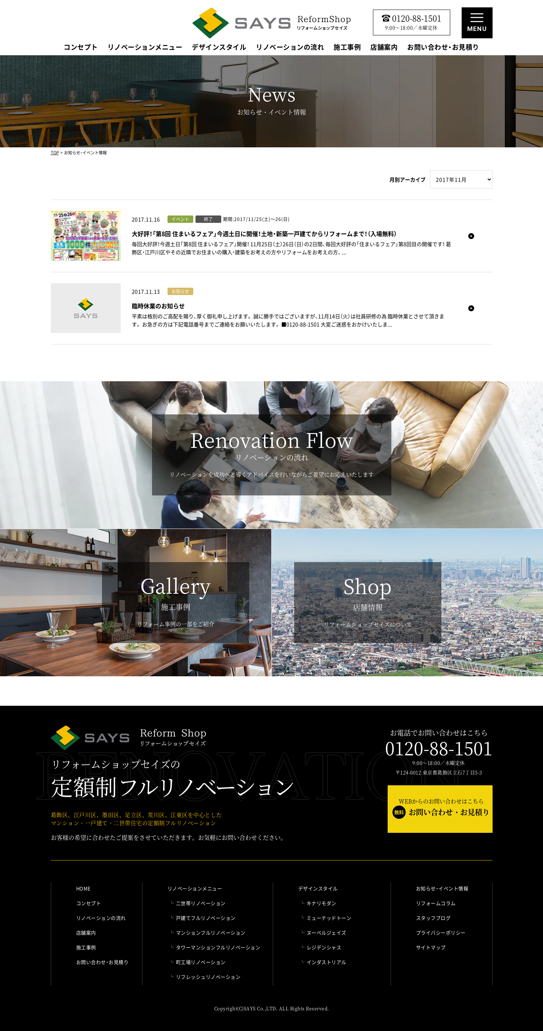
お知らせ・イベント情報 (442, 888)
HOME (83, 888)
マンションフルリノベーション (211, 932)
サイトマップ (431, 947)
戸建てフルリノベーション (206, 917)
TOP (55, 153)
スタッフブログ (433, 917)
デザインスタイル (219, 48)
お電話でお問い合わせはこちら (439, 743)
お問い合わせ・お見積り (443, 48)
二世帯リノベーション (201, 903)
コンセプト (81, 48)
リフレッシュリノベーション (208, 976)
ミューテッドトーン (329, 917)
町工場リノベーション (201, 961)
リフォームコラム (436, 903)
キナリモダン (321, 903)
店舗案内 (384, 48)
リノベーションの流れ (290, 48)
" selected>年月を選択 (461, 179)
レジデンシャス (324, 947)
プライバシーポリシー (441, 932)
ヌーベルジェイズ (326, 932)
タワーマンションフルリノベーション (218, 947)
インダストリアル (326, 961)
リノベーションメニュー (145, 48)
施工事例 (347, 48)
